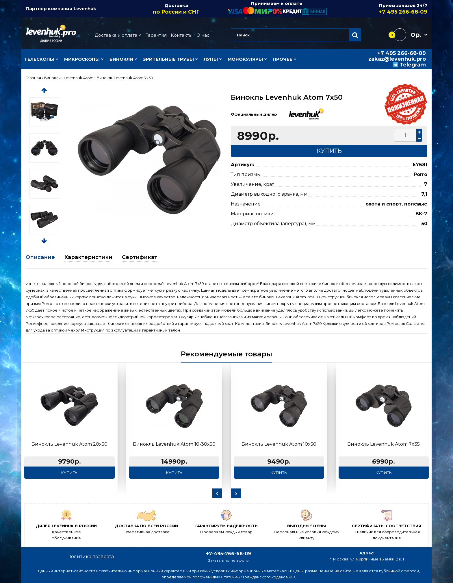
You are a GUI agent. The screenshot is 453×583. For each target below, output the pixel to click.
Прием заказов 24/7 (377, 9)
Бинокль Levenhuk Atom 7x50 (125, 77)
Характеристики (88, 257)
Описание (40, 257)
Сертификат (139, 257)
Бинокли (52, 77)
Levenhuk (85, 8)
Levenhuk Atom (79, 77)
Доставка (176, 9)
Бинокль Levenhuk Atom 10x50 (279, 444)
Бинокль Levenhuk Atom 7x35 (383, 444)
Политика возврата (90, 556)
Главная (33, 77)
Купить (69, 472)
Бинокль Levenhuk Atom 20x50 (69, 444)
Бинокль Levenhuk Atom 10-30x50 (174, 444)
